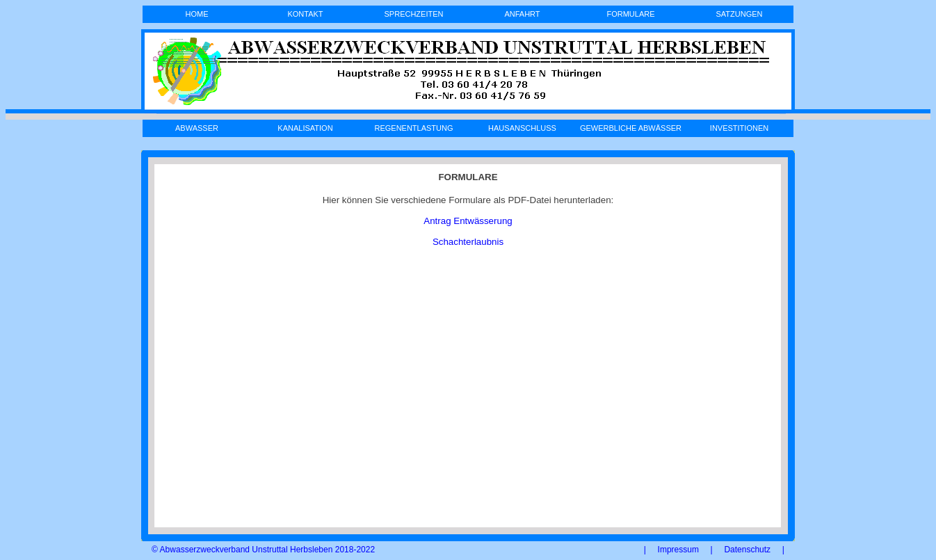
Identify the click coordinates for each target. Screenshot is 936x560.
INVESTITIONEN (739, 128)
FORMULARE (630, 14)
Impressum (678, 549)
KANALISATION (304, 128)
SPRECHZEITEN (414, 14)
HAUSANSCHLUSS (522, 128)
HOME (197, 14)
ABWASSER (196, 128)
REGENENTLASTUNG (413, 128)
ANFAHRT (522, 14)
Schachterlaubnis (468, 242)
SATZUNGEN (739, 14)
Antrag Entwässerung (467, 221)
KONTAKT (305, 14)
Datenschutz (747, 549)
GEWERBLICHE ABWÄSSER (630, 128)
